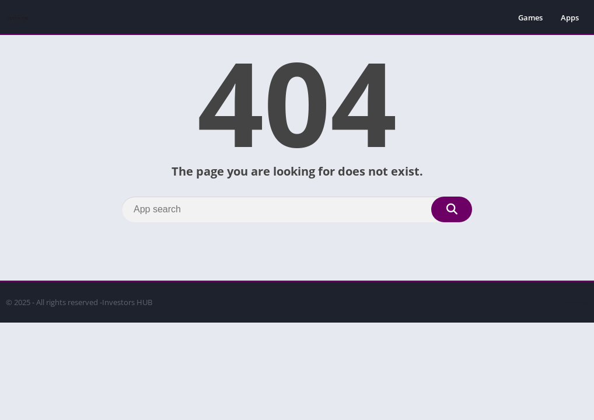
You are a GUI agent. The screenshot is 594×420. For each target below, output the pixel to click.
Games (530, 17)
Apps (570, 17)
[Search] (297, 209)
